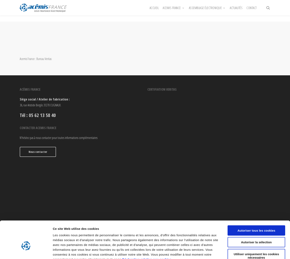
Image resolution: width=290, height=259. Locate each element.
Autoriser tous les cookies (256, 206)
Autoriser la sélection (256, 218)
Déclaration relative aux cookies (146, 234)
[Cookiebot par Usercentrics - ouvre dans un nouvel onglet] (26, 251)
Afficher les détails (221, 251)
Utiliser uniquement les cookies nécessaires (256, 231)
